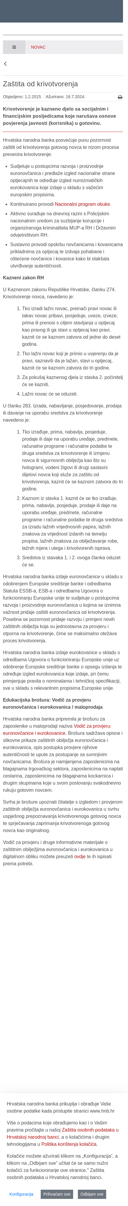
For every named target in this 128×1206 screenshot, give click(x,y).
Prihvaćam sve (56, 1194)
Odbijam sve (92, 1194)
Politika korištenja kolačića (68, 1144)
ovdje (80, 856)
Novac (38, 47)
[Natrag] (5, 64)
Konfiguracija (21, 1194)
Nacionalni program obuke (82, 204)
